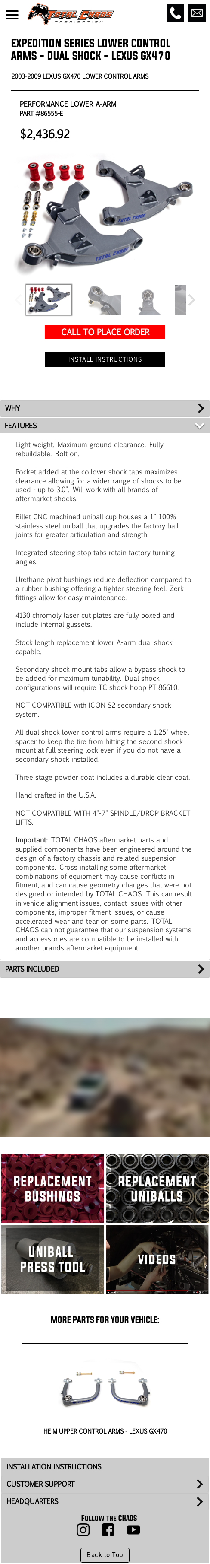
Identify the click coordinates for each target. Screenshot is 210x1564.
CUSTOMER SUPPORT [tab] (40, 1483)
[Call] (175, 13)
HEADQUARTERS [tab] (32, 1501)
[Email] (197, 13)
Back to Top (104, 1555)
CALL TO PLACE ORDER (105, 331)
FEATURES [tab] (21, 425)
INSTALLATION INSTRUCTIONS (53, 1466)
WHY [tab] (12, 408)
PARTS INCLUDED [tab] (32, 968)
